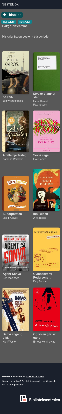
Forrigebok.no (16, 384)
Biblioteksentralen (35, 376)
